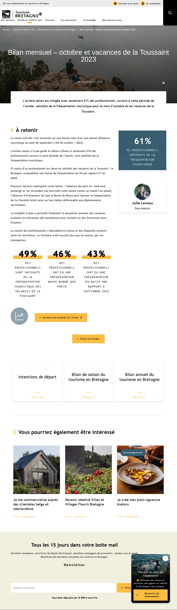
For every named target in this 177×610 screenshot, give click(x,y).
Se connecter (151, 3)
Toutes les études (90, 333)
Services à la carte (125, 3)
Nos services (42, 13)
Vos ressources (104, 13)
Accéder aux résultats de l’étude (64, 311)
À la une (84, 13)
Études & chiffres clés (65, 13)
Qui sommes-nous (147, 13)
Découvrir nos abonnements (146, 594)
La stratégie (124, 13)
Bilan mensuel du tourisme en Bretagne (57, 23)
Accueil (6, 23)
